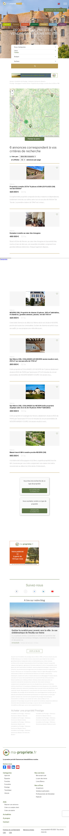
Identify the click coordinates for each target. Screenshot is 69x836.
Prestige (43, 24)
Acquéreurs (39, 788)
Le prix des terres (41, 778)
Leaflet (41, 136)
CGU (4, 832)
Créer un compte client (11, 807)
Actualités (7, 814)
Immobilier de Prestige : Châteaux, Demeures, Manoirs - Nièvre (45, 714)
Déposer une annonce (55, 10)
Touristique (53, 24)
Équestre (16, 24)
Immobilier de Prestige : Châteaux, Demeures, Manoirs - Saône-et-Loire (46, 723)
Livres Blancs (40, 781)
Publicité (38, 797)
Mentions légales (28, 830)
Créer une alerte (9, 810)
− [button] (12, 94)
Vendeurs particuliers (42, 791)
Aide (4, 802)
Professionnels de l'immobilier (45, 794)
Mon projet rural (41, 775)
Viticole (62, 24)
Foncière (25, 24)
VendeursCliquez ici (34, 511)
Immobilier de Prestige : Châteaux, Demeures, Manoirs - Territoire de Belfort (21, 732)
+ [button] (12, 91)
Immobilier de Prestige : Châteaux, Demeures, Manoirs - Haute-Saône (45, 719)
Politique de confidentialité (11, 830)
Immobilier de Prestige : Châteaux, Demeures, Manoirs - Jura (21, 723)
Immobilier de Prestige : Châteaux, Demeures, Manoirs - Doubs (21, 719)
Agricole (6, 24)
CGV (10, 832)
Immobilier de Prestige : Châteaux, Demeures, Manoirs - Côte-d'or (21, 714)
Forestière (34, 24)
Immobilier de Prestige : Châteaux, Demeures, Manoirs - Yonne (21, 727)
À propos (6, 818)
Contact (6, 822)
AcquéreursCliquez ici (34, 490)
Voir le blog (34, 651)
